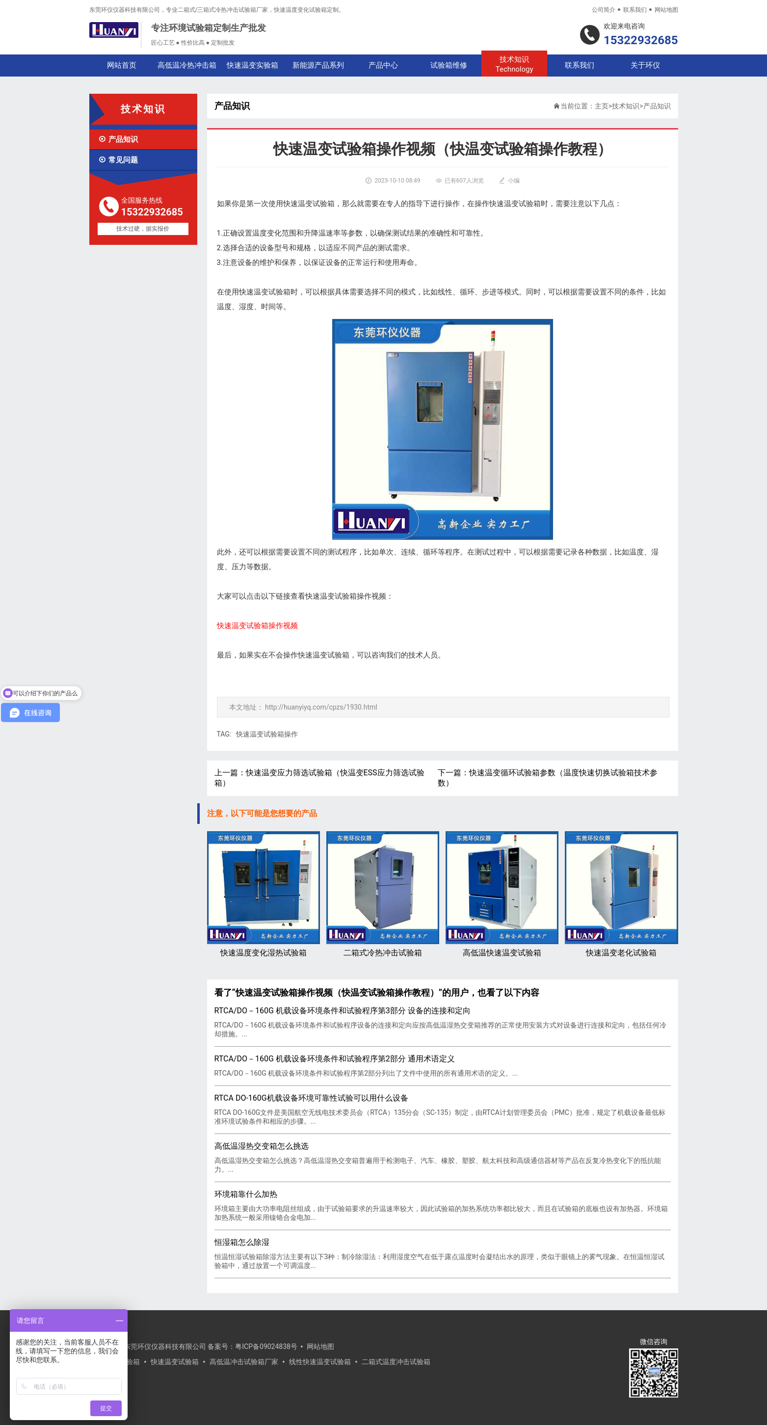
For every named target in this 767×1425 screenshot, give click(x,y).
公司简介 (603, 9)
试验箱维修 (448, 65)
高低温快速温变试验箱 (502, 894)
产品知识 (118, 139)
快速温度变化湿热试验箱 (263, 894)
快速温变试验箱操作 (267, 734)
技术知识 (514, 64)
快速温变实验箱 (252, 65)
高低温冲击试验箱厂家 (244, 1362)
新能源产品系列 (318, 65)
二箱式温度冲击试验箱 (396, 1362)
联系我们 (635, 9)
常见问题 (118, 160)
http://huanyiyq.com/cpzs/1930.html (321, 707)
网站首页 (121, 65)
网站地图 (666, 9)
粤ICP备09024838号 (266, 1346)
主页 (601, 106)
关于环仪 (645, 65)
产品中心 (383, 65)
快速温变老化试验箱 (621, 894)
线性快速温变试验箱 (320, 1362)
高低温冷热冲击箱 (187, 65)
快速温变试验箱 (175, 1362)
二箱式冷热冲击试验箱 (382, 894)
